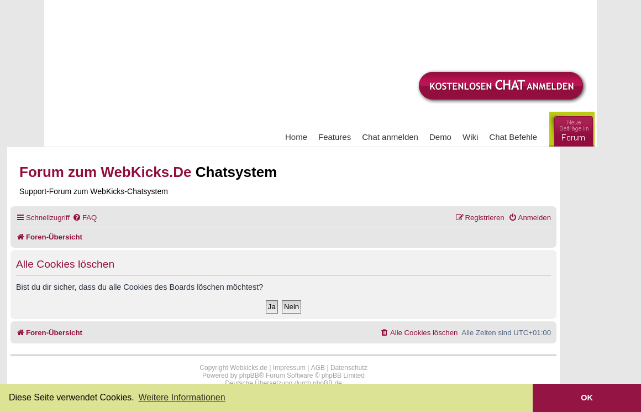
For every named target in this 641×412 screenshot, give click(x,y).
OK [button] (587, 397)
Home (296, 137)
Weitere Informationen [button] (181, 397)
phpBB (249, 375)
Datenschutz (348, 368)
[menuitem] (84, 218)
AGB (318, 368)
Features (334, 137)
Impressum (289, 368)
